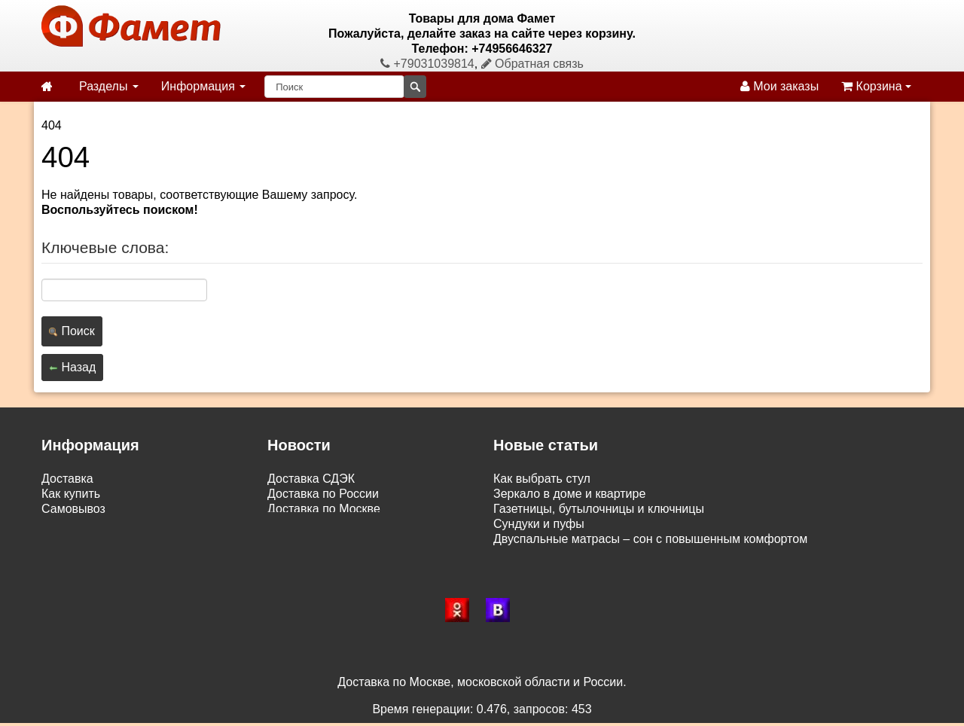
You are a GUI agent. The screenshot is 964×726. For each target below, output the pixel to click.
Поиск (72, 331)
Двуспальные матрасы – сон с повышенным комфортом (650, 538)
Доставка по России (323, 493)
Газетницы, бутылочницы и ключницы (598, 508)
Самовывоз (73, 508)
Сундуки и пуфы (538, 523)
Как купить (70, 493)
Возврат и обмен (88, 523)
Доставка (67, 478)
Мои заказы (779, 86)
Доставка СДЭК (311, 478)
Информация (203, 86)
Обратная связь (532, 63)
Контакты (67, 554)
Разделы (109, 86)
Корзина (876, 86)
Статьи (61, 538)
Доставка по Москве (323, 508)
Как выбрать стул (541, 478)
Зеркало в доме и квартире (569, 493)
